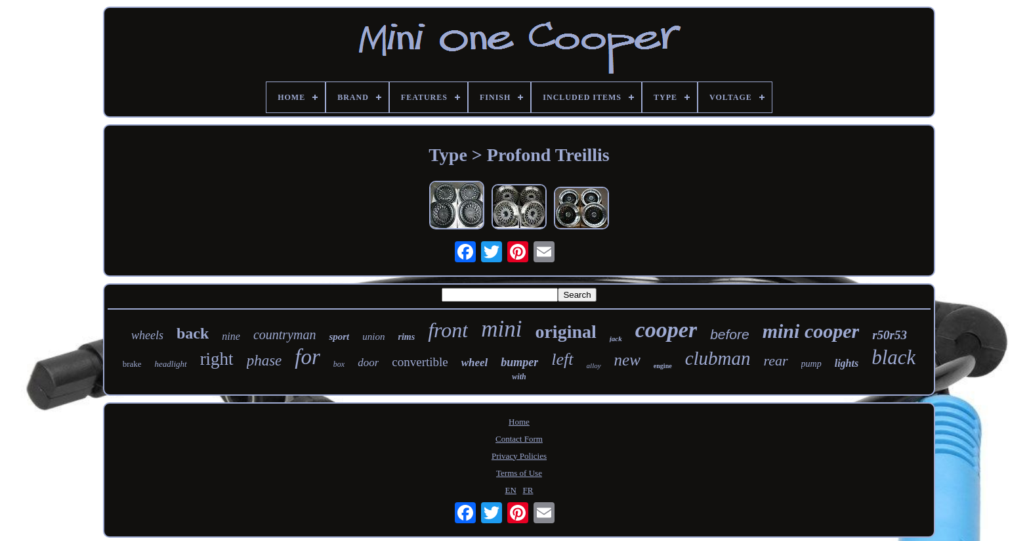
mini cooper (811, 331)
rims (406, 337)
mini (501, 329)
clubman (718, 358)
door (368, 362)
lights (846, 363)
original (565, 331)
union (373, 336)
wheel (474, 362)
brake (132, 364)
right (217, 359)
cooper (666, 330)
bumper (519, 362)
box (339, 364)
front (448, 330)
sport (339, 336)
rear (776, 360)
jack (616, 338)
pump (811, 364)
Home (519, 422)
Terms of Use (519, 473)
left (562, 359)
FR (528, 490)
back (193, 333)
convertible (420, 362)
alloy (594, 365)
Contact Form (519, 439)
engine (663, 365)
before (729, 334)
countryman (284, 334)
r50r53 (889, 335)
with (519, 376)
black (893, 357)
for (307, 357)
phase (264, 360)
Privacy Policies (519, 456)
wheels (147, 335)
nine (231, 336)
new (627, 360)
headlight (171, 364)
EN (510, 490)
